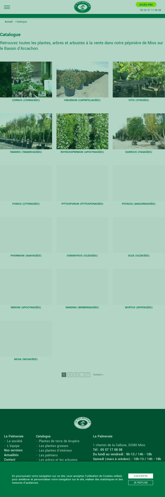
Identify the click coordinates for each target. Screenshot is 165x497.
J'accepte (141, 475)
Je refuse (140, 482)
